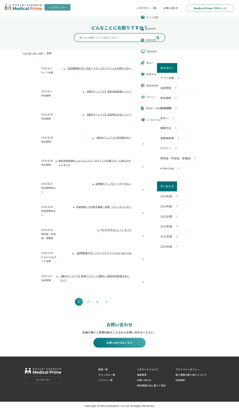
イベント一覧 (105, 380)
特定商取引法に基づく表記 (151, 385)
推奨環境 (142, 374)
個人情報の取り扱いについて (191, 374)
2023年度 (166, 216)
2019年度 (166, 246)
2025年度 (166, 196)
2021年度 (166, 236)
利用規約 (180, 380)
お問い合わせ (144, 380)
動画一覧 (103, 369)
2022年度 (166, 226)
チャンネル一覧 (106, 374)
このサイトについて (148, 369)
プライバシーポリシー (187, 369)
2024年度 (166, 206)
